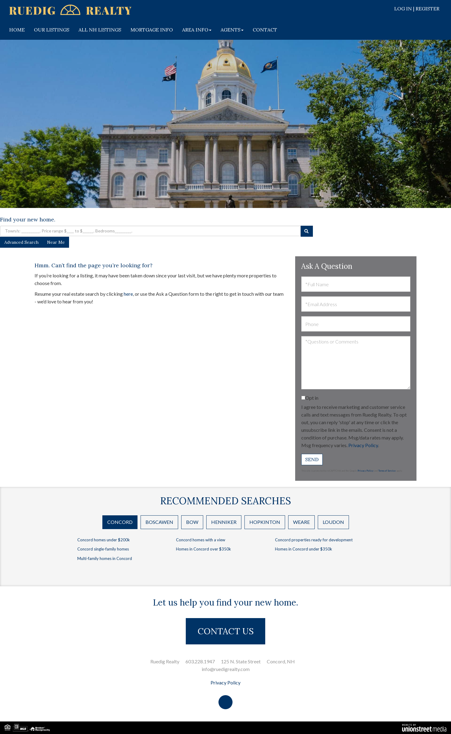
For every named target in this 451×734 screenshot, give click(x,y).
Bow (192, 522)
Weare (301, 522)
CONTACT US (226, 631)
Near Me (56, 242)
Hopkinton (264, 522)
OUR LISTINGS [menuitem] (51, 30)
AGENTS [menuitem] (232, 30)
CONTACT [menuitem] (265, 30)
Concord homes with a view (200, 539)
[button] (307, 231)
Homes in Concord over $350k (203, 549)
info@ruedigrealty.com (226, 669)
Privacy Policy (363, 445)
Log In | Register (416, 9)
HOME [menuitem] (17, 30)
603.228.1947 (200, 661)
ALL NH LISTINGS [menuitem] (100, 30)
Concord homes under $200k (103, 539)
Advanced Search (21, 242)
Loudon (333, 522)
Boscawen (159, 522)
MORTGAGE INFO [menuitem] (151, 30)
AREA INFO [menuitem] (196, 30)
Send (312, 459)
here (128, 294)
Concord (120, 522)
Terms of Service (387, 470)
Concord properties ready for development (314, 539)
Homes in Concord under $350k (303, 549)
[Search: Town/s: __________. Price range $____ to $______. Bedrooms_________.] (150, 231)
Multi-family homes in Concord (104, 558)
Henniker (224, 522)
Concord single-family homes (103, 549)
